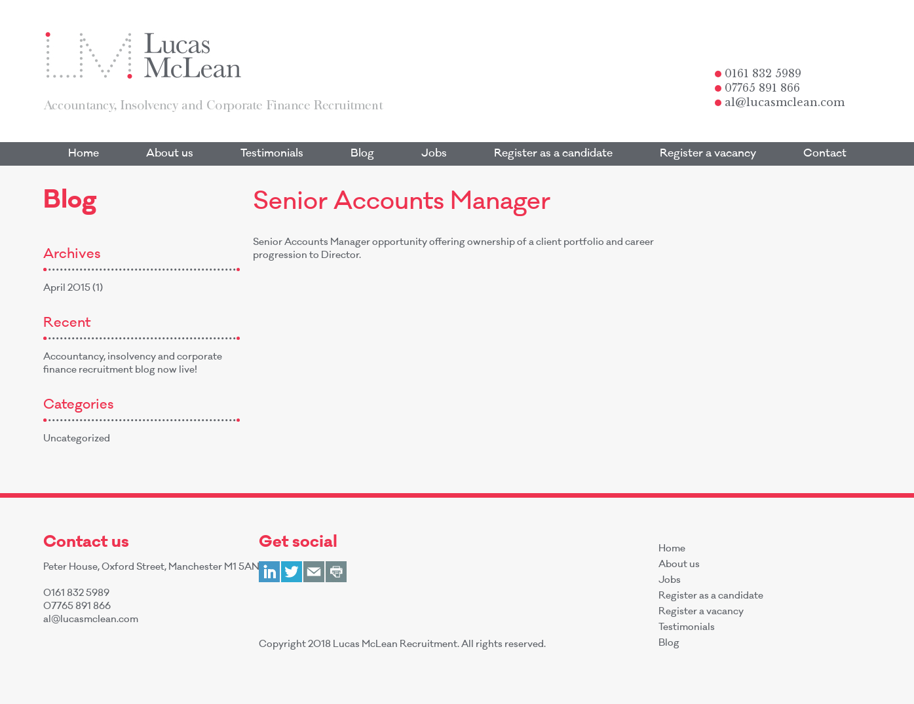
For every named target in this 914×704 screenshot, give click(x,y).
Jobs (434, 154)
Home (83, 154)
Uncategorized (76, 439)
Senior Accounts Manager (401, 203)
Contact (825, 154)
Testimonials (271, 154)
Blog (362, 154)
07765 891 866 (757, 87)
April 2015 (66, 288)
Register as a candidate (553, 154)
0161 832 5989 (758, 73)
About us (169, 154)
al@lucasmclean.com (780, 102)
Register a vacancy (708, 154)
